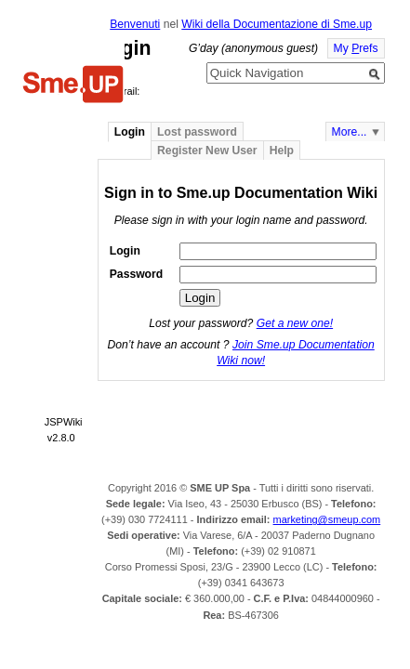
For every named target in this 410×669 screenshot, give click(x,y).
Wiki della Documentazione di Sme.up (276, 24)
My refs (356, 48)
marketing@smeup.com (327, 519)
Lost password (197, 131)
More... (349, 131)
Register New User (207, 150)
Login (129, 131)
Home (73, 86)
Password (136, 274)
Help (282, 150)
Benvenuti (135, 24)
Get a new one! (295, 323)
